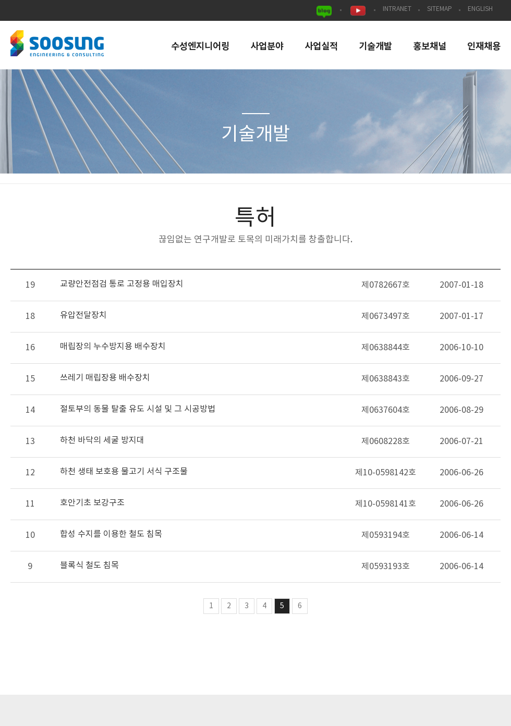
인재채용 (484, 46)
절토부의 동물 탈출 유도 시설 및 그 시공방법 (137, 409)
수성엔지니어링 (200, 46)
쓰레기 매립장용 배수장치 (105, 378)
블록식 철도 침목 (89, 565)
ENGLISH (480, 9)
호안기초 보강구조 (92, 503)
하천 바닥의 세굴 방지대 (102, 440)
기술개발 (375, 46)
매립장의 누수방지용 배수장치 (113, 346)
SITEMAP (439, 9)
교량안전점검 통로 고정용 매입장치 (122, 284)
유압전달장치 (83, 315)
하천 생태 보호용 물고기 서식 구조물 (124, 471)
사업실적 (321, 46)
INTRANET (397, 9)
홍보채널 (429, 46)
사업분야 (267, 46)
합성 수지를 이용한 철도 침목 (111, 534)
